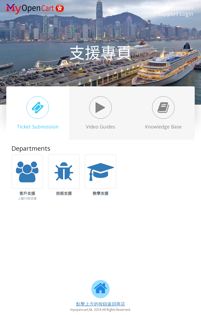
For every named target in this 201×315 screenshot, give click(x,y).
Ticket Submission (170, 7)
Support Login (175, 13)
